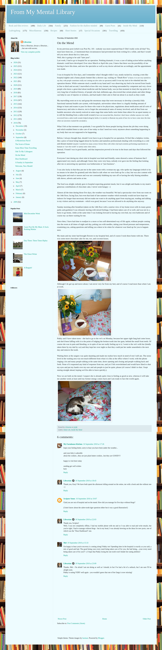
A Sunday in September (24, 162)
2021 (16, 81)
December (20, 126)
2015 (16, 104)
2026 (16, 62)
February (19, 193)
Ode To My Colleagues (24, 152)
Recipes (53, 30)
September (20, 137)
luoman (85, 638)
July (17, 175)
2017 (16, 96)
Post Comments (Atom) (76, 623)
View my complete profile (30, 52)
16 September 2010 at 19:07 (86, 499)
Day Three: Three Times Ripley (36, 241)
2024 (16, 70)
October (19, 134)
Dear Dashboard (21, 159)
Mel (65, 543)
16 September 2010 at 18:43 (85, 481)
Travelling (113, 30)
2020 (16, 85)
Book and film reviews (18, 26)
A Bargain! (28, 268)
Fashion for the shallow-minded (83, 26)
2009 (16, 202)
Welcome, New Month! (24, 166)
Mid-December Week (32, 214)
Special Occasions (92, 30)
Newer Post (62, 619)
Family (58, 26)
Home (104, 619)
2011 (16, 119)
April (18, 186)
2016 (16, 100)
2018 (16, 93)
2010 (16, 123)
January (19, 197)
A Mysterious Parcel (22, 141)
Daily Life (41, 26)
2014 (16, 108)
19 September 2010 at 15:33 (77, 543)
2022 (16, 78)
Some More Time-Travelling (26, 148)
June (18, 178)
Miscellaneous (35, 30)
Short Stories (70, 30)
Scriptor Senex (69, 499)
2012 (16, 115)
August (19, 171)
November (20, 130)
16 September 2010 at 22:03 (85, 520)
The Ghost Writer (30, 254)
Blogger (101, 638)
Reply (65, 472)
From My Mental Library (43, 11)
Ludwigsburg (14, 30)
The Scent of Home (22, 144)
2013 (16, 112)
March (18, 190)
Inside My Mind (130, 26)
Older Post (147, 619)
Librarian (67, 481)
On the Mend (20, 155)
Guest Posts (110, 26)
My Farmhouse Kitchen (72, 444)
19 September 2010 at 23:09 (85, 564)
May (18, 182)
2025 (16, 66)
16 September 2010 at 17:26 (93, 444)
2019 (16, 89)
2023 (16, 74)
